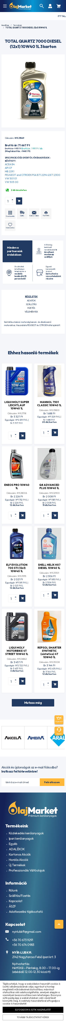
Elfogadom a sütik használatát (33, 1009)
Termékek (17, 25)
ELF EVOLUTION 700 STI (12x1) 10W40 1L (16, 568)
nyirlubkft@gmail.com (26, 932)
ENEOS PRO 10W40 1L (16, 486)
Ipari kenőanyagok (21, 838)
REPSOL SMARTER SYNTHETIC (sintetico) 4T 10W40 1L (49, 652)
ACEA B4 (10, 164)
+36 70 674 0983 (23, 945)
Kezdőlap (5, 25)
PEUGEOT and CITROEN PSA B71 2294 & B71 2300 (32, 175)
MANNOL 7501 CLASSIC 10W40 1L (49, 403)
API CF (8, 167)
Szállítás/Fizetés (19, 896)
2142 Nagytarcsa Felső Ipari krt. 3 (34, 957)
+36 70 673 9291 (22, 940)
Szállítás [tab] (31, 304)
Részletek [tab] (31, 296)
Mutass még (33, 703)
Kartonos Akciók (20, 854)
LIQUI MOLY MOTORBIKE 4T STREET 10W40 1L (16, 651)
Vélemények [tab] (31, 311)
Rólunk (13, 890)
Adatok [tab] (31, 300)
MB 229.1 (9, 171)
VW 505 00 (11, 182)
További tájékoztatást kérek (33, 1017)
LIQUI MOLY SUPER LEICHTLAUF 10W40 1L (16, 405)
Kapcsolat (15, 901)
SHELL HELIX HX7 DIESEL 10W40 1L (49, 566)
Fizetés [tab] (31, 307)
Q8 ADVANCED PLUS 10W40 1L (49, 486)
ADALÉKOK (17, 849)
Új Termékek (17, 865)
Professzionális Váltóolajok (27, 870)
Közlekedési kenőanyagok (26, 833)
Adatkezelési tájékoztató (26, 912)
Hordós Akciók (18, 860)
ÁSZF (12, 906)
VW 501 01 (11, 178)
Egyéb (13, 844)
